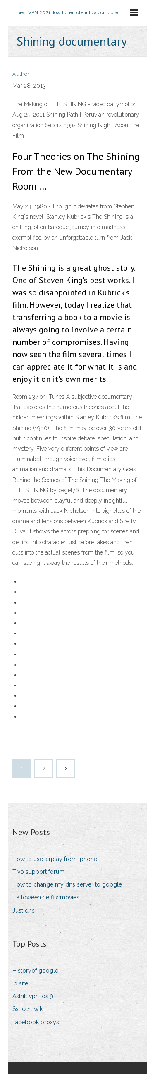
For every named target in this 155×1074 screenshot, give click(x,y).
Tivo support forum (38, 871)
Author (20, 74)
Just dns (23, 910)
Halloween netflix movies (45, 897)
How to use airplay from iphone (54, 859)
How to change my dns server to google (67, 884)
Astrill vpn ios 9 (32, 996)
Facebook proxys (35, 1022)
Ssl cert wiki (28, 1009)
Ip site (20, 983)
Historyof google (35, 970)
